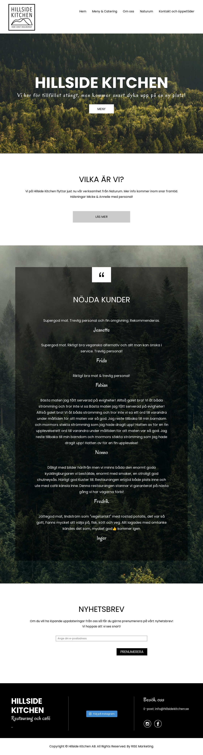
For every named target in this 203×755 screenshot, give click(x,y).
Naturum (146, 11)
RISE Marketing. (142, 746)
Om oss (128, 11)
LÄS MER (101, 217)
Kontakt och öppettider (176, 11)
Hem (82, 11)
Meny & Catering (104, 11)
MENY (101, 109)
